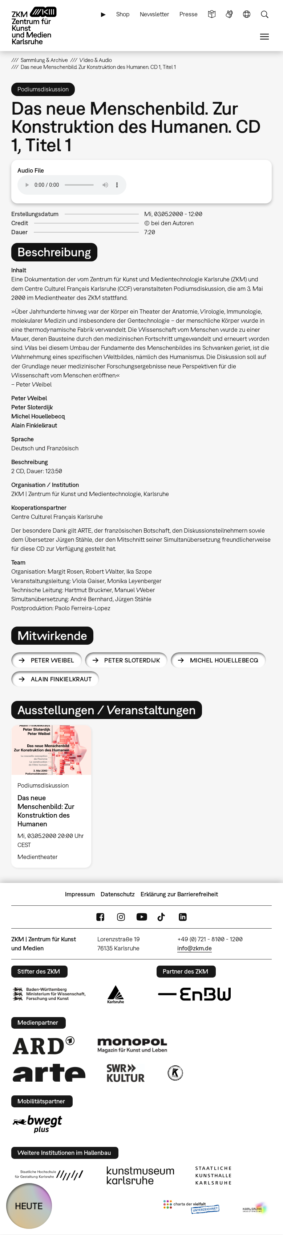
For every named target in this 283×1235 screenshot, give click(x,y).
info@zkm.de (194, 948)
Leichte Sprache (212, 14)
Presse (188, 14)
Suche (264, 14)
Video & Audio (96, 60)
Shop (123, 14)
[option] (54, 796)
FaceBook (100, 917)
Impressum (80, 894)
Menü (264, 37)
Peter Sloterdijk (132, 660)
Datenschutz (118, 894)
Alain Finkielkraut (61, 679)
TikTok (162, 917)
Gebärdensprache (229, 14)
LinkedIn (182, 917)
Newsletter (154, 14)
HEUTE (29, 1206)
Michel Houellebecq (224, 660)
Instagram (121, 917)
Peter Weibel (52, 660)
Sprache (246, 14)
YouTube (141, 917)
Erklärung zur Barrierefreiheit (179, 894)
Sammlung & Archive (44, 60)
